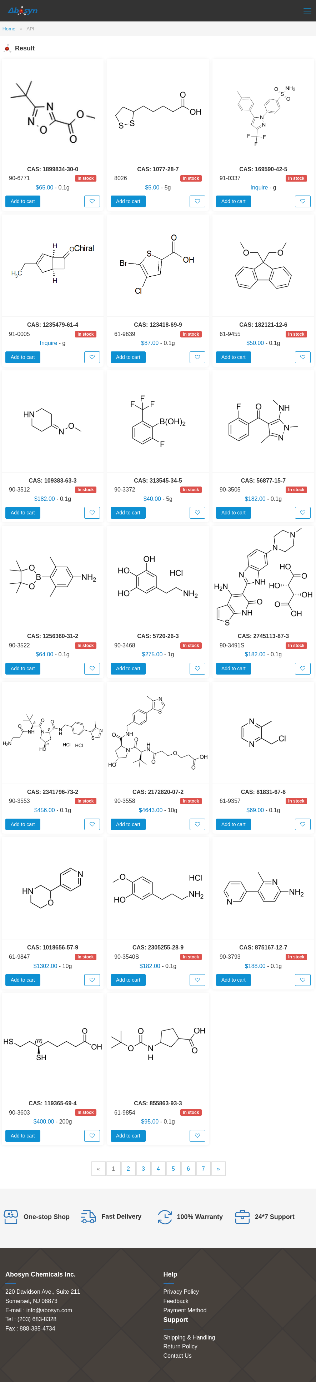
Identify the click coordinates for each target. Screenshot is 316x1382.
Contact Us (178, 1356)
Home (8, 28)
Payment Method (185, 1310)
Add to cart (23, 201)
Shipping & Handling (189, 1337)
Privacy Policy (181, 1292)
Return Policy (180, 1346)
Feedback (176, 1301)
